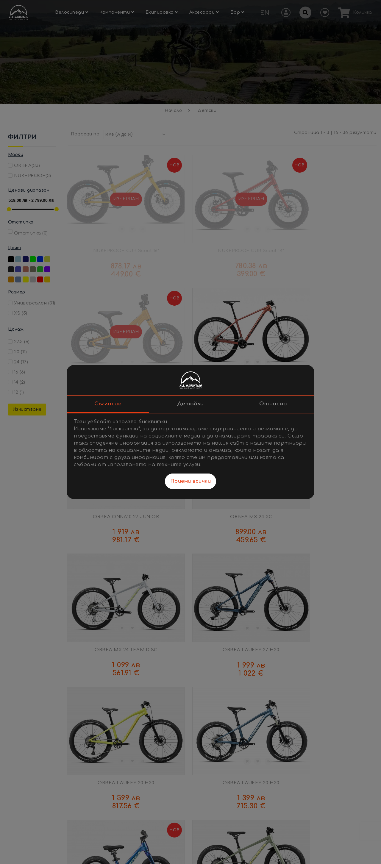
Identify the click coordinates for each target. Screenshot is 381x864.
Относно (273, 404)
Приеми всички (190, 481)
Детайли (190, 404)
